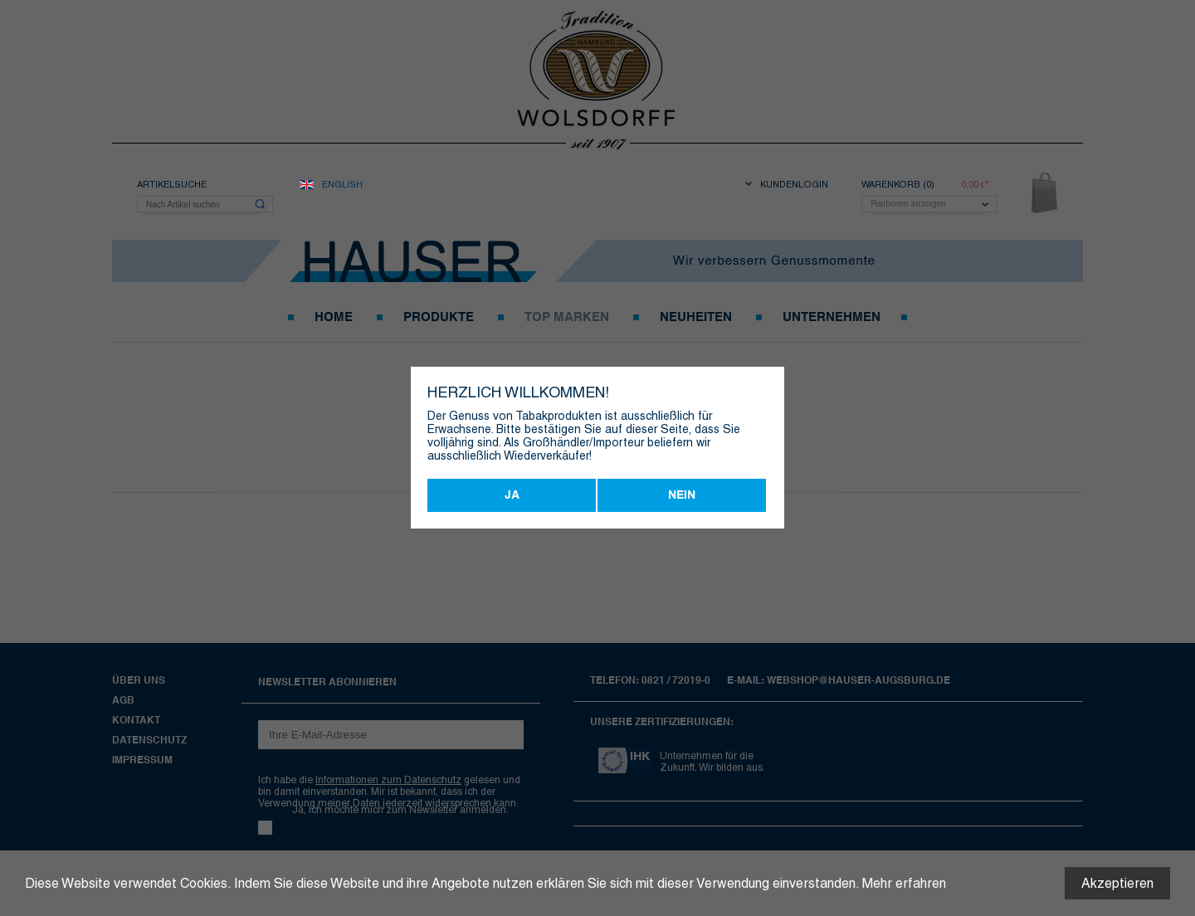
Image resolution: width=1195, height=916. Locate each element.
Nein (681, 495)
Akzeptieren (1117, 883)
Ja (512, 495)
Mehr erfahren (904, 883)
